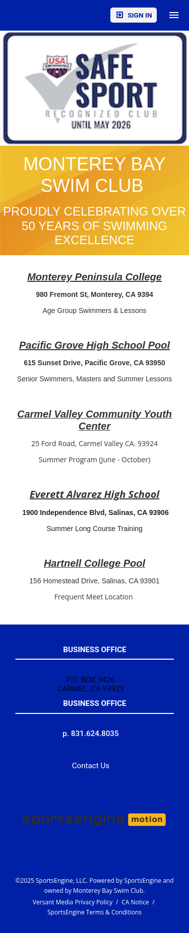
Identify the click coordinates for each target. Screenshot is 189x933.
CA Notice (135, 902)
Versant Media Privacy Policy (73, 902)
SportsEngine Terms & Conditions (94, 912)
